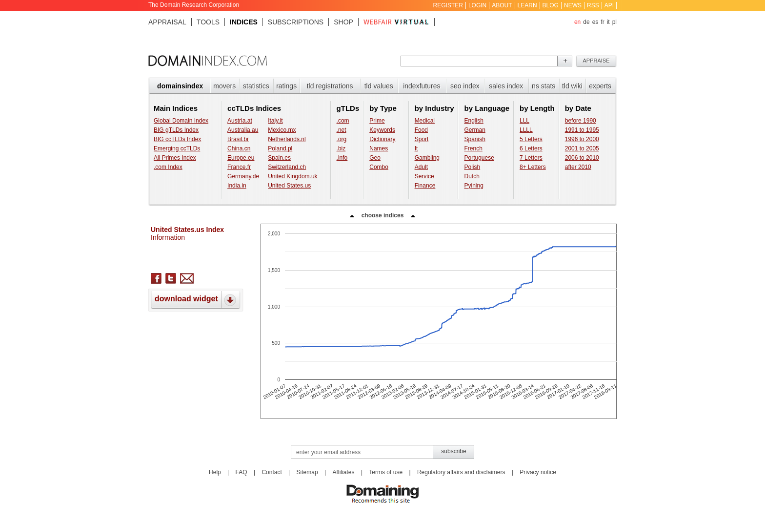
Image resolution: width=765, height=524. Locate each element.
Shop (343, 22)
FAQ (241, 472)
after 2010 (578, 167)
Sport (422, 139)
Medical (425, 120)
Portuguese (479, 157)
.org (342, 139)
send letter (187, 278)
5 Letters (531, 139)
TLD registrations (330, 86)
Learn (527, 5)
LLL (524, 120)
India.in (236, 185)
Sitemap (307, 472)
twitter (170, 278)
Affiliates (343, 472)
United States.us (289, 185)
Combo (378, 167)
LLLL (526, 129)
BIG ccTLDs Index (177, 139)
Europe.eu (240, 157)
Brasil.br (238, 139)
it (608, 22)
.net (341, 129)
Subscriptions (295, 22)
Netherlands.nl (286, 139)
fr (602, 22)
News (573, 5)
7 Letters (531, 157)
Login (477, 5)
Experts (600, 86)
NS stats (543, 86)
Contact (272, 472)
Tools (208, 22)
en (577, 22)
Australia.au (242, 129)
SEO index (465, 86)
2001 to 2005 (582, 148)
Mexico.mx (282, 129)
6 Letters (531, 148)
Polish (472, 167)
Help (215, 472)
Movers (224, 86)
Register (448, 5)
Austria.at (239, 120)
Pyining (473, 185)
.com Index (168, 167)
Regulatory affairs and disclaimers (461, 472)
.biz (341, 148)
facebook (156, 278)
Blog (551, 5)
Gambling (427, 157)
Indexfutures (421, 86)
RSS (593, 5)
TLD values (378, 86)
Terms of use (386, 472)
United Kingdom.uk (292, 176)
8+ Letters (533, 167)
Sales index (506, 86)
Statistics (256, 86)
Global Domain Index (181, 120)
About (502, 5)
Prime (376, 120)
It (416, 148)
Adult (421, 167)
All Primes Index (175, 157)
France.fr (239, 167)
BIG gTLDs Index (176, 129)
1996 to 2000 (582, 139)
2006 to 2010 (582, 157)
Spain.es (279, 157)
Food (421, 129)
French (473, 148)
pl (614, 22)
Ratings (286, 86)
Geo (375, 157)
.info (342, 157)
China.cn (238, 148)
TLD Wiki (572, 86)
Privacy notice (538, 472)
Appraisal (167, 22)
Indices (244, 22)
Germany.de (243, 176)
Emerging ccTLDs (177, 148)
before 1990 (580, 120)
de (586, 22)
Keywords (382, 129)
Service (424, 176)
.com (343, 120)
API (609, 5)
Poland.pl (280, 148)
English (473, 120)
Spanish (474, 139)
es (595, 22)
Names (378, 148)
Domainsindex (180, 86)
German (474, 129)
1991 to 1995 (582, 129)
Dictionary (382, 139)
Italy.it (275, 120)
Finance (425, 185)
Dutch (471, 176)
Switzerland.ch (287, 167)
